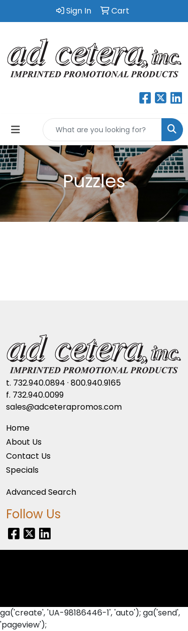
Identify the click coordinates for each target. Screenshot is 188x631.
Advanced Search (41, 492)
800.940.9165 (96, 383)
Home (18, 428)
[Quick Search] (102, 129)
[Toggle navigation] (15, 130)
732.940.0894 (39, 383)
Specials (22, 470)
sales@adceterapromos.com (64, 407)
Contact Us (28, 456)
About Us (24, 442)
